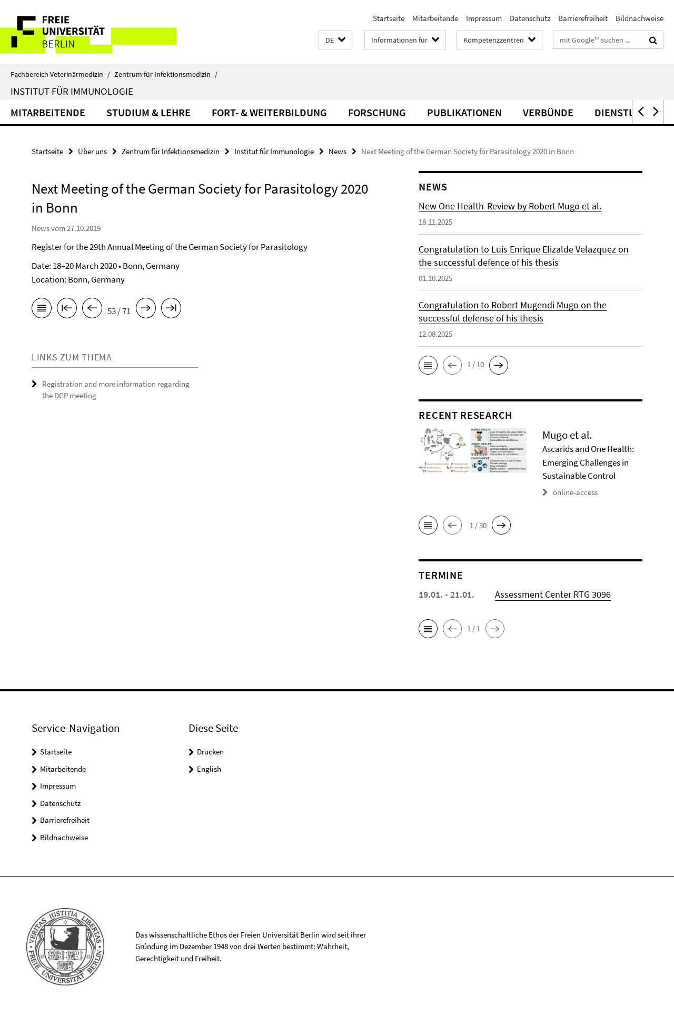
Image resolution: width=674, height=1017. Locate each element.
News (337, 151)
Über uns (92, 151)
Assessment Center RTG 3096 (553, 594)
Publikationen (464, 112)
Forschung (377, 112)
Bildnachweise (639, 18)
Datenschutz (530, 18)
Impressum (484, 18)
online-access (575, 492)
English (209, 769)
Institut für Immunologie (72, 91)
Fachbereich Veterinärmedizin (60, 74)
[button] (335, 40)
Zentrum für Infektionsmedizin (165, 74)
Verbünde (548, 112)
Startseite (388, 18)
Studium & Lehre (148, 112)
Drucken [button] (210, 752)
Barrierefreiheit (583, 18)
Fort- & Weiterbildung (269, 112)
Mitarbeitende (435, 18)
